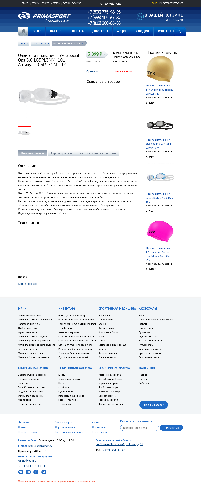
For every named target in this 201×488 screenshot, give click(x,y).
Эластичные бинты (108, 332)
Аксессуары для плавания (67, 43)
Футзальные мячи (27, 332)
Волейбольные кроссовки (32, 387)
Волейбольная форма (110, 378)
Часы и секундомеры (150, 340)
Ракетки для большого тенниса (75, 348)
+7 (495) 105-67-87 (113, 449)
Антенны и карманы (68, 332)
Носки (142, 315)
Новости (25, 3)
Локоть (102, 336)
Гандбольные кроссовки (31, 391)
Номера (143, 378)
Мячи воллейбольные (29, 315)
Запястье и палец (108, 353)
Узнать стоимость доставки (97, 153)
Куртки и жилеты (67, 391)
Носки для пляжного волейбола (156, 319)
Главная (23, 31)
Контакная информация (69, 432)
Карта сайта (99, 432)
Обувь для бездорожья (31, 395)
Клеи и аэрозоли (108, 357)
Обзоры (35, 3)
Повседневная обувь (29, 404)
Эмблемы (144, 383)
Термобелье (65, 404)
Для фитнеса (65, 328)
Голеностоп (104, 315)
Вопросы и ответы (51, 3)
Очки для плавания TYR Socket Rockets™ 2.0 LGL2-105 (160, 197)
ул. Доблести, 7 (27, 460)
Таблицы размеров (72, 3)
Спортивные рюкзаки (150, 348)
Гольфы (143, 323)
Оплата (22, 427)
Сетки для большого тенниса (73, 353)
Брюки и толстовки (68, 399)
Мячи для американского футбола (36, 344)
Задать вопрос (63, 422)
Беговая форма (107, 395)
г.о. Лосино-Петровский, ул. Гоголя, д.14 (119, 444)
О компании (99, 427)
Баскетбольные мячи (29, 323)
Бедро (102, 348)
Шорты (62, 374)
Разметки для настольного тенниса (77, 336)
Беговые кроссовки (28, 378)
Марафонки (24, 399)
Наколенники (146, 328)
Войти (155, 3)
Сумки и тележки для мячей (73, 357)
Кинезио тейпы (107, 319)
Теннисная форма (108, 399)
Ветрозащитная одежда (71, 395)
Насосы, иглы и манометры (72, 315)
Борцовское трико (108, 383)
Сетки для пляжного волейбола (75, 344)
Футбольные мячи (27, 328)
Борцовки (23, 383)
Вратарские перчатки (150, 353)
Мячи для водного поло (31, 353)
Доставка (23, 422)
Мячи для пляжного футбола (33, 336)
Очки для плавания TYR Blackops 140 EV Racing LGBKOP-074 (158, 143)
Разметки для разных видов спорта (77, 319)
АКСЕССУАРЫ (39, 43)
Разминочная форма (110, 374)
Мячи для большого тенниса (33, 357)
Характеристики (61, 153)
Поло (61, 383)
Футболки (63, 387)
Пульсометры (146, 344)
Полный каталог (153, 404)
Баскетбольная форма (111, 391)
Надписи (143, 374)
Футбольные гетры (149, 336)
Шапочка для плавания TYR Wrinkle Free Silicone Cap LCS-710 (159, 89)
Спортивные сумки (149, 357)
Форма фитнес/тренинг (111, 404)
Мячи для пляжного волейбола (35, 319)
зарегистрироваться (173, 3)
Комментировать (28, 283)
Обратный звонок (65, 427)
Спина (102, 340)
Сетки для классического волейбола (78, 340)
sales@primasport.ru (40, 445)
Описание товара (32, 153)
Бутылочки (144, 332)
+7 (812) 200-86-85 (35, 466)
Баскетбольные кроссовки (32, 374)
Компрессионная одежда (112, 344)
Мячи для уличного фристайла (34, 340)
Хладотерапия (106, 328)
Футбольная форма (109, 387)
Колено (102, 323)
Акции (95, 422)
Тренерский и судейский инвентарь (77, 323)
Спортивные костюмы (69, 378)
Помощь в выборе (28, 432)
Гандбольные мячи (28, 348)
